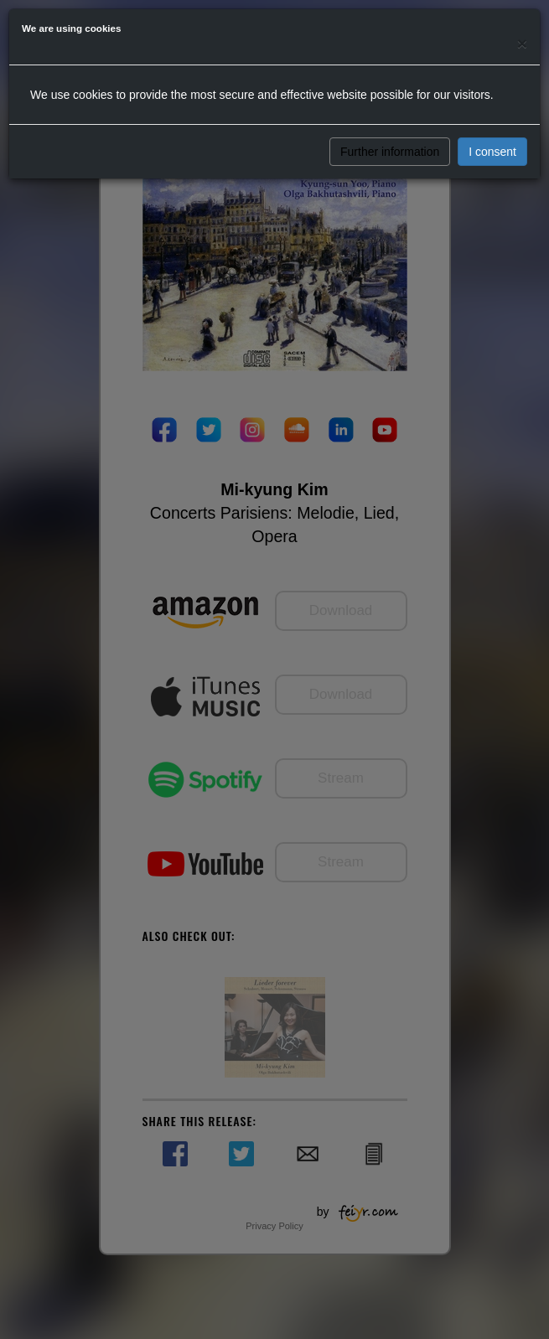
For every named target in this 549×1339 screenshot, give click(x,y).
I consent (492, 151)
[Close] (522, 43)
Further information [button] (389, 151)
